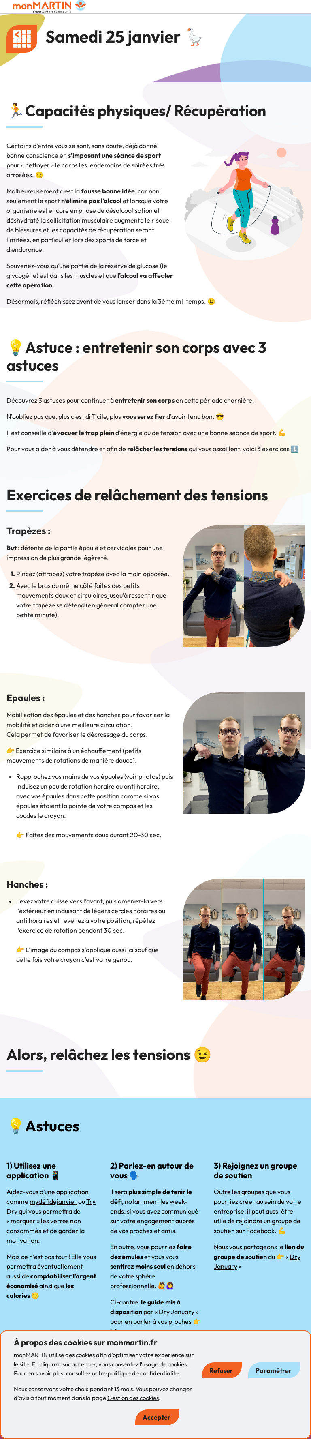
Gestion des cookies (133, 1398)
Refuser (221, 1370)
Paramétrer (274, 1370)
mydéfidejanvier (53, 1201)
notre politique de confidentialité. (136, 1373)
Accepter (156, 1417)
